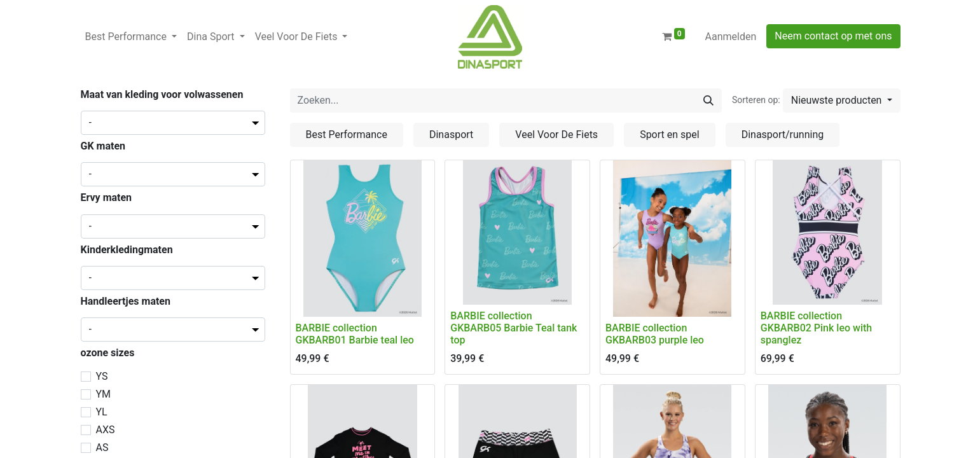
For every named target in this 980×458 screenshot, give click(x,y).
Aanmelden (731, 37)
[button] (842, 100)
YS (102, 376)
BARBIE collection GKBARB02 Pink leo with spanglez (816, 328)
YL (101, 412)
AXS (105, 430)
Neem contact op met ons (833, 36)
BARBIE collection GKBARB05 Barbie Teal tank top (513, 328)
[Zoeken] (708, 100)
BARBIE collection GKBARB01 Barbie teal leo (355, 334)
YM (103, 394)
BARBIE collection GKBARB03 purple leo (654, 334)
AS (102, 447)
